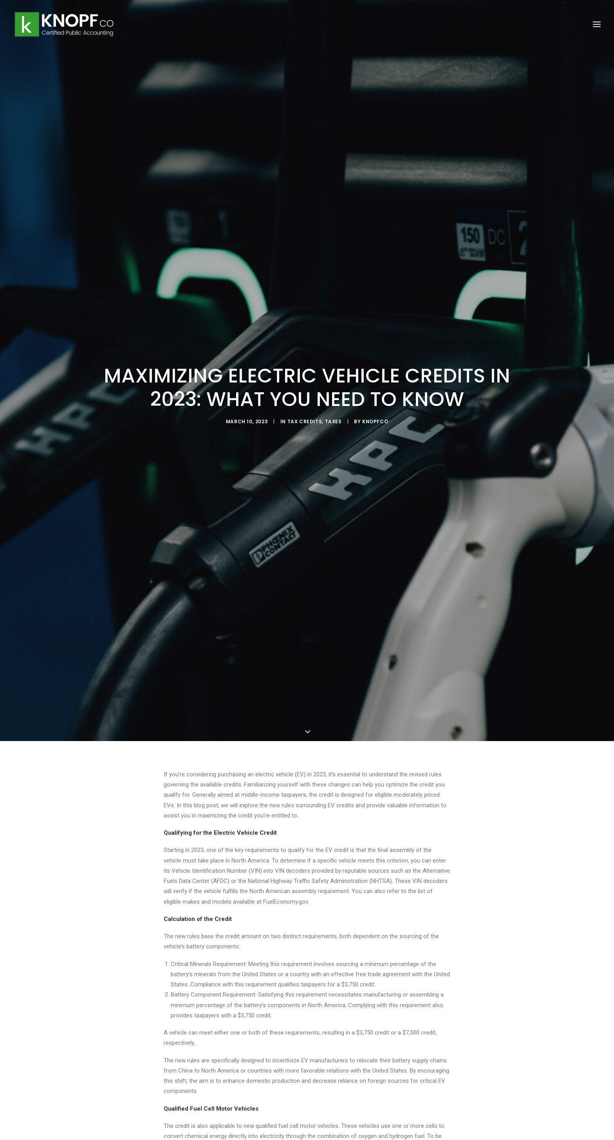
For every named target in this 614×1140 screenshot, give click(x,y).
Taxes (333, 417)
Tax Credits (304, 417)
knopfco (375, 417)
